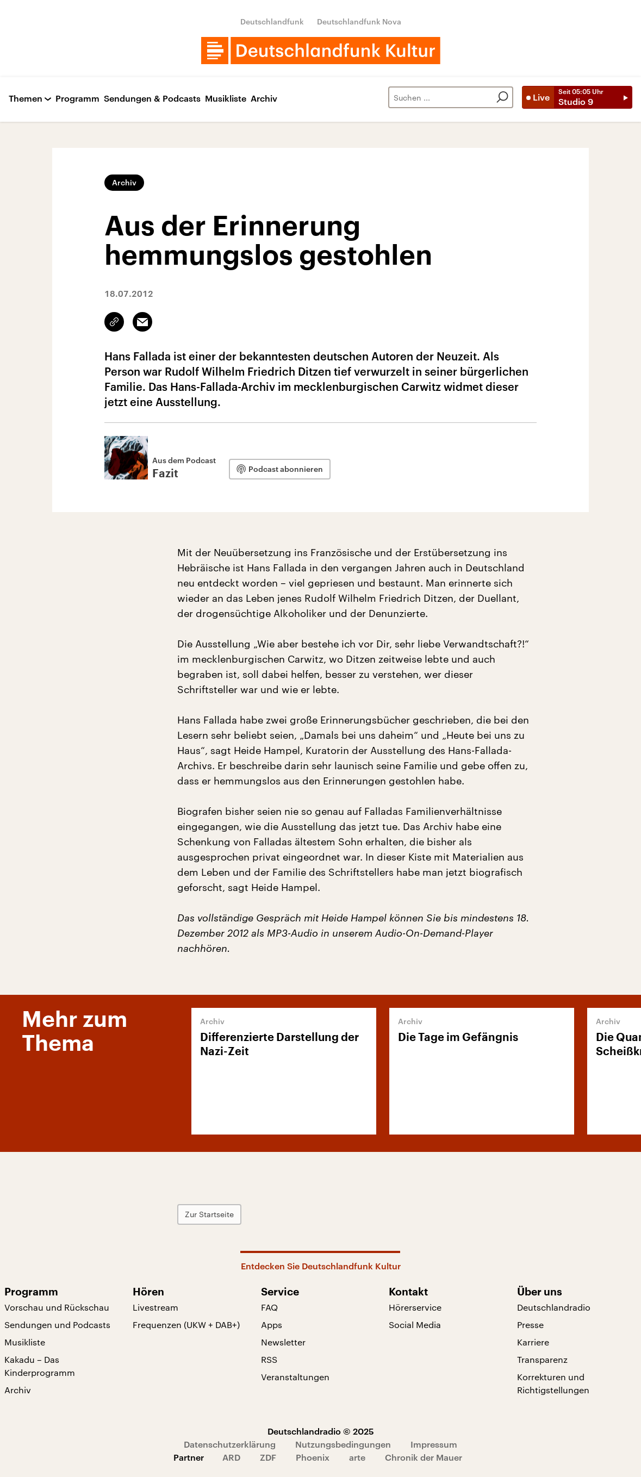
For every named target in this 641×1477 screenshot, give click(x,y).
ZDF (268, 1457)
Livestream (155, 1307)
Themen (25, 98)
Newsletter (283, 1342)
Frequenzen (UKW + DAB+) (186, 1324)
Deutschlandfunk (272, 21)
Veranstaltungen (295, 1377)
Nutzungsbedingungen (343, 1444)
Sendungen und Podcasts (57, 1324)
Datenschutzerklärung (230, 1444)
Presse (530, 1324)
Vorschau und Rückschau (56, 1307)
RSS (269, 1359)
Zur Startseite (209, 1214)
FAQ (269, 1307)
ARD (231, 1457)
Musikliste (225, 98)
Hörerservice (415, 1307)
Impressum (433, 1444)
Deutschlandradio (553, 1307)
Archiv (264, 98)
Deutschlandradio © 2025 (320, 1431)
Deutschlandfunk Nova (359, 21)
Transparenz (542, 1359)
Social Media (415, 1324)
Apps (271, 1324)
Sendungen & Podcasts (152, 98)
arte (357, 1457)
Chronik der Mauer (423, 1457)
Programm (77, 98)
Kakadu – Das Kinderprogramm (39, 1366)
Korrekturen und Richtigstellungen (553, 1383)
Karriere (533, 1342)
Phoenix (312, 1457)
